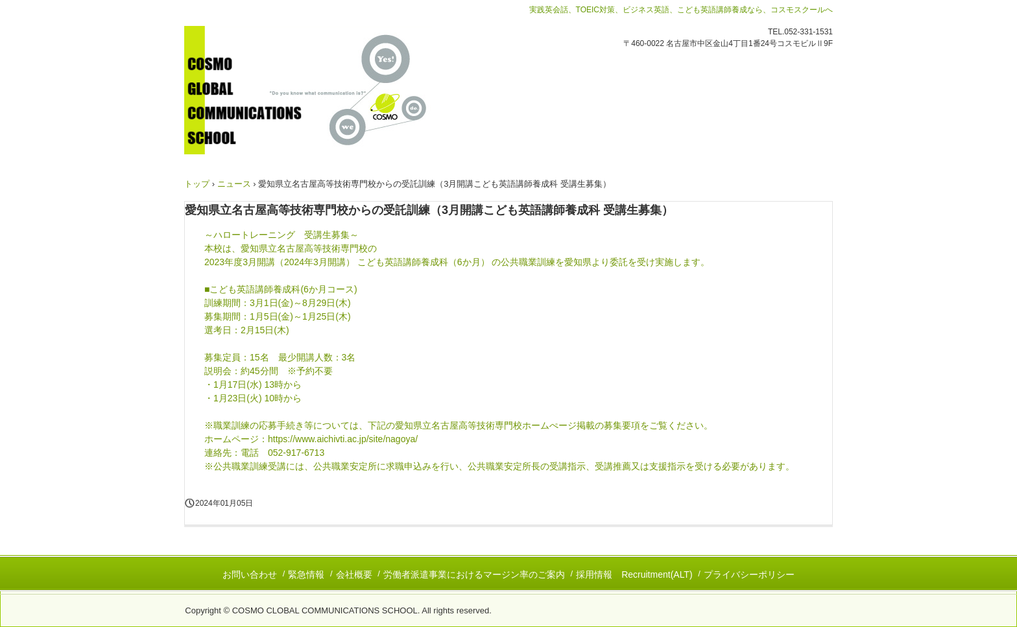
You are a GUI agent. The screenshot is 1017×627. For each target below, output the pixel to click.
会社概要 (354, 574)
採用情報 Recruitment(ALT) (634, 574)
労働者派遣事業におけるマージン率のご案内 (474, 574)
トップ (196, 184)
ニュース (234, 184)
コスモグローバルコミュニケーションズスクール (326, 90)
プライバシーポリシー (749, 574)
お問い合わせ (249, 574)
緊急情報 (306, 574)
